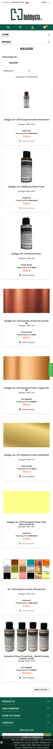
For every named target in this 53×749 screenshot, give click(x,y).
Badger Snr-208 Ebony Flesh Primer (26, 186)
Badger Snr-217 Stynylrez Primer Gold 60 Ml (26, 455)
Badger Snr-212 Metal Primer (26, 253)
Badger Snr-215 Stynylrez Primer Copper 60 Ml (26, 389)
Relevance (17, 71)
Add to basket (26, 141)
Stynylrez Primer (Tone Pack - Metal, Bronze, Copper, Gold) (26, 657)
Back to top (42, 689)
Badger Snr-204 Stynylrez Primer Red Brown (26, 119)
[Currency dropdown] (46, 2)
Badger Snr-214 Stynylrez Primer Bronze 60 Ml (26, 322)
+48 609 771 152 (17, 2)
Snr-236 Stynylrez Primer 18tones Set (26, 589)
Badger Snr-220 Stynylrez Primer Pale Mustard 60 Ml (26, 523)
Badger (13, 62)
